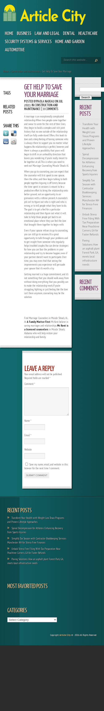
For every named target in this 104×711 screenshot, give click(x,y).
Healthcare (88, 33)
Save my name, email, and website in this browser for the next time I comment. (46, 471)
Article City (65, 640)
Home (9, 33)
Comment (29, 384)
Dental (69, 33)
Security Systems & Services (28, 41)
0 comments (50, 109)
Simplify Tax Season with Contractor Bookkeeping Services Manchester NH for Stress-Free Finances (90, 194)
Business (24, 33)
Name (27, 426)
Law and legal (47, 33)
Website (28, 454)
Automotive (15, 50)
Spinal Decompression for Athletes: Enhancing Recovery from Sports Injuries (90, 164)
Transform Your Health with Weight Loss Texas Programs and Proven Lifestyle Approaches (90, 136)
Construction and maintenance (25, 71)
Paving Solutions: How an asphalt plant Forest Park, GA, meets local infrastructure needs (91, 252)
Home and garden (69, 41)
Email (27, 440)
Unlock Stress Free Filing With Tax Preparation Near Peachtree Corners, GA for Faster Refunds (91, 224)
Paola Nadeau (45, 101)
